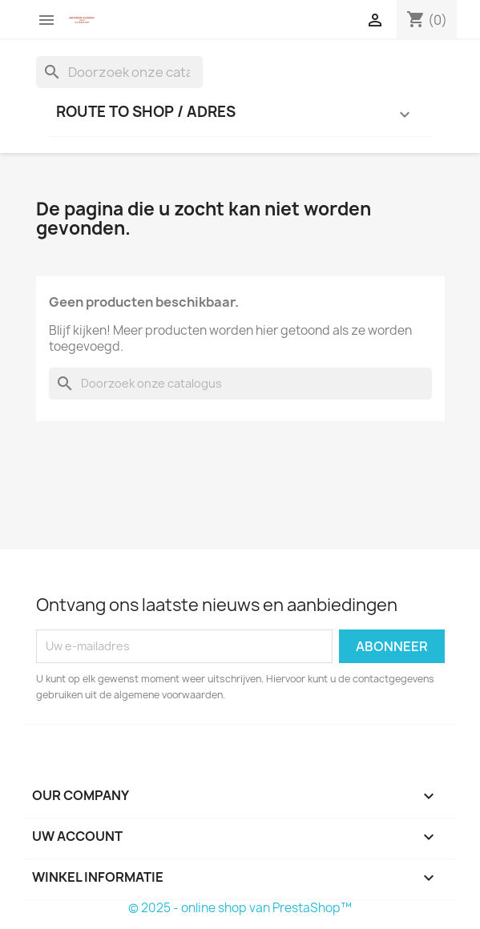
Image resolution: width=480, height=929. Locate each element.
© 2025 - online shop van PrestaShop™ (240, 907)
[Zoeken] (119, 72)
